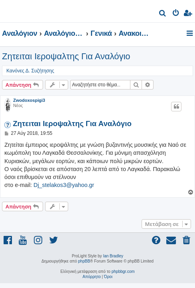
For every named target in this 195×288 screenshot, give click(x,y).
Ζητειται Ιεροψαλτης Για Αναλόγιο (66, 56)
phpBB (84, 261)
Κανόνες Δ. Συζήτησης (30, 71)
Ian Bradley (113, 256)
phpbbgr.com (123, 271)
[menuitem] (162, 14)
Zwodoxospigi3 (29, 100)
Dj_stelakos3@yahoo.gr (63, 185)
